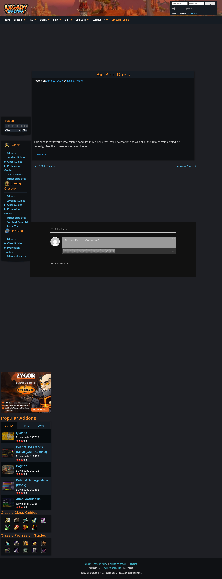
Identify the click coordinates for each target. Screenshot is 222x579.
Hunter (34, 527)
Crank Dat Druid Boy (43, 165)
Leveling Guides (16, 157)
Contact (133, 564)
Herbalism (7, 550)
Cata (55, 19)
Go (25, 130)
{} (107, 251)
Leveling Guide (120, 19)
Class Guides (14, 161)
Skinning (25, 550)
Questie (21, 433)
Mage (16, 527)
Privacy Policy (100, 564)
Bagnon (21, 466)
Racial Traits (14, 226)
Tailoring (34, 550)
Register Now (191, 13)
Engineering (34, 543)
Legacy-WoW (75, 80)
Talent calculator (16, 178)
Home (8, 19)
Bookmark (40, 153)
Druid (16, 520)
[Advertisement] (15, 317)
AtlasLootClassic (28, 499)
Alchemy (7, 543)
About (88, 564)
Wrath (42, 426)
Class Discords (15, 174)
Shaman (25, 527)
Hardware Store (185, 165)
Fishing (43, 550)
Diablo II (81, 19)
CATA (9, 426)
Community (99, 19)
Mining (16, 550)
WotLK (43, 19)
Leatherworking (43, 543)
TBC (31, 19)
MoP (67, 19)
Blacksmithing (16, 543)
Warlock (43, 520)
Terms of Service (118, 564)
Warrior (34, 520)
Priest (25, 520)
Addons (11, 152)
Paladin (7, 520)
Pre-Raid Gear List (17, 222)
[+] (112, 251)
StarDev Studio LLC (112, 568)
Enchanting (25, 543)
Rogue (7, 527)
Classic (18, 19)
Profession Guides (12, 168)
